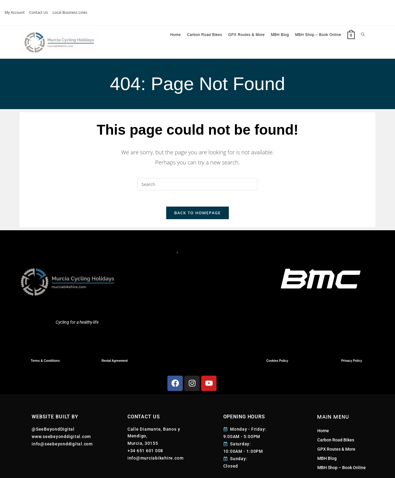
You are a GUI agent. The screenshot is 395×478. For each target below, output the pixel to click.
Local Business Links (70, 12)
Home (323, 433)
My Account (15, 12)
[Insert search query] (197, 184)
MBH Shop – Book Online (341, 470)
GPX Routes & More (336, 451)
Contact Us (38, 12)
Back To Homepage (197, 215)
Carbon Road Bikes (335, 442)
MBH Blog (327, 461)
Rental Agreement (115, 363)
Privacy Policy (351, 363)
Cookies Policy (277, 363)
